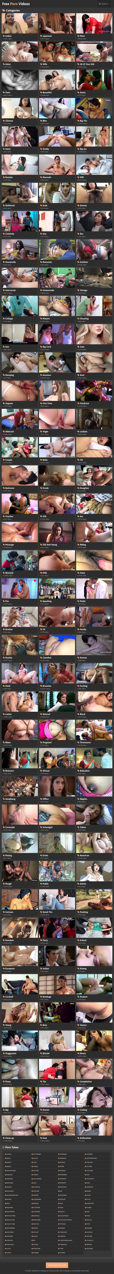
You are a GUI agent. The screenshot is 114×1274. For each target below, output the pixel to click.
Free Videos (16, 4)
